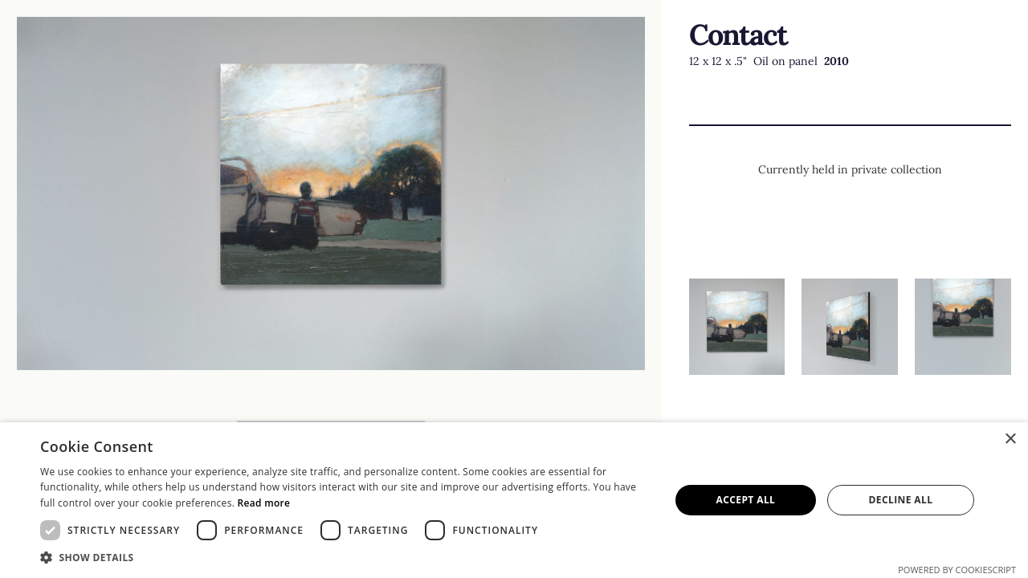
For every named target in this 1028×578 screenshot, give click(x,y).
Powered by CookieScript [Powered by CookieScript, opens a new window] (957, 570)
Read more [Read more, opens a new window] (264, 503)
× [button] (1010, 440)
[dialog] (514, 500)
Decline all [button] (901, 500)
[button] (345, 557)
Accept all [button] (746, 500)
